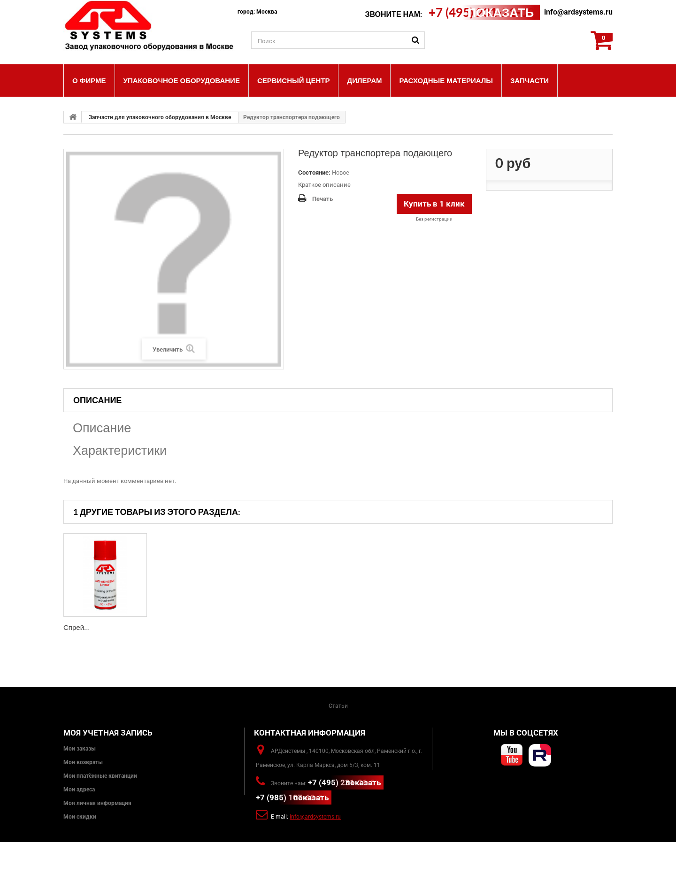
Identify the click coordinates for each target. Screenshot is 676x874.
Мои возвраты (83, 762)
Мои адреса (79, 789)
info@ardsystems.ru (578, 12)
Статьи (338, 706)
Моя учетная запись (108, 732)
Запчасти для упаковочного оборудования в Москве (160, 117)
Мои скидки (79, 816)
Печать (322, 198)
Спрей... (76, 627)
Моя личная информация (97, 803)
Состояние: (314, 172)
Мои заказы (79, 748)
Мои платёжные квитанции (100, 776)
